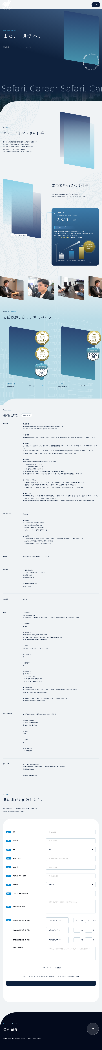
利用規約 (69, 976)
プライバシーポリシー (60, 976)
